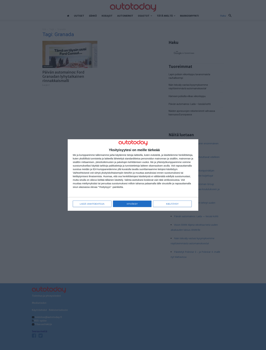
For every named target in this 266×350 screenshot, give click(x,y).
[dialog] (133, 175)
